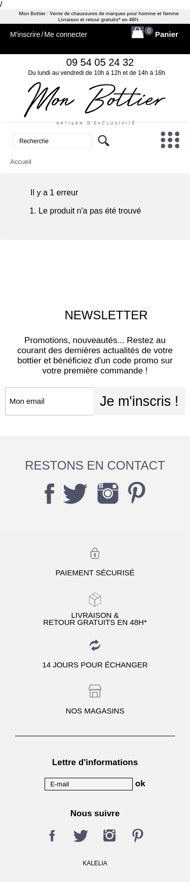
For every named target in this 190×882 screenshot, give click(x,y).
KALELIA (95, 863)
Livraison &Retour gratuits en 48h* (94, 618)
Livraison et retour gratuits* (89, 19)
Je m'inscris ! (139, 401)
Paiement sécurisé (94, 572)
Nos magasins (95, 710)
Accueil (20, 161)
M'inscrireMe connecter (48, 34)
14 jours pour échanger (94, 664)
